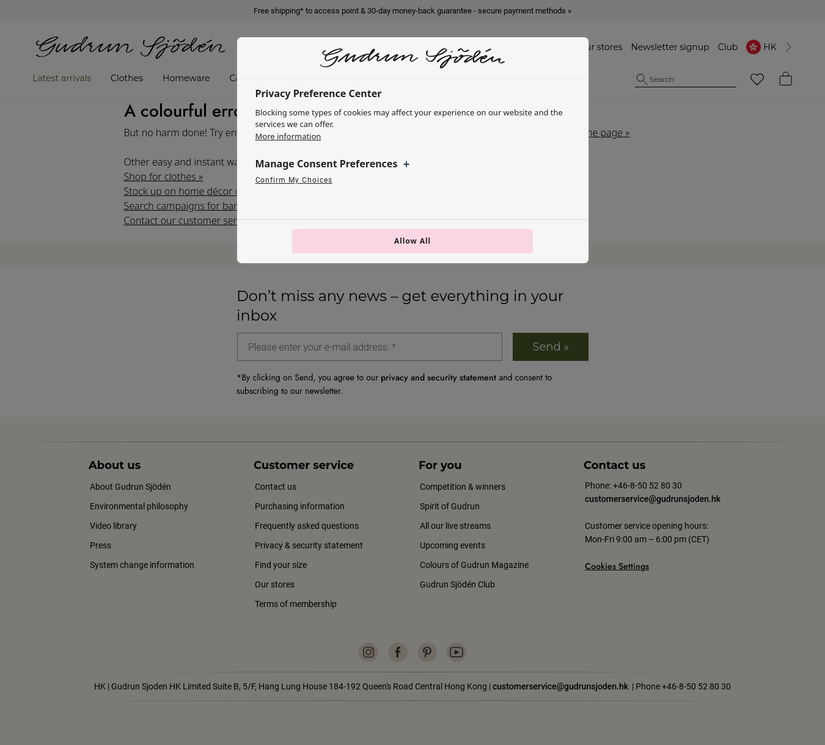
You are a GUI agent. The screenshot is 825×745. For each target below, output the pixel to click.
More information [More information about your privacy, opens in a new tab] (288, 136)
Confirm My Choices (293, 180)
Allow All (412, 241)
